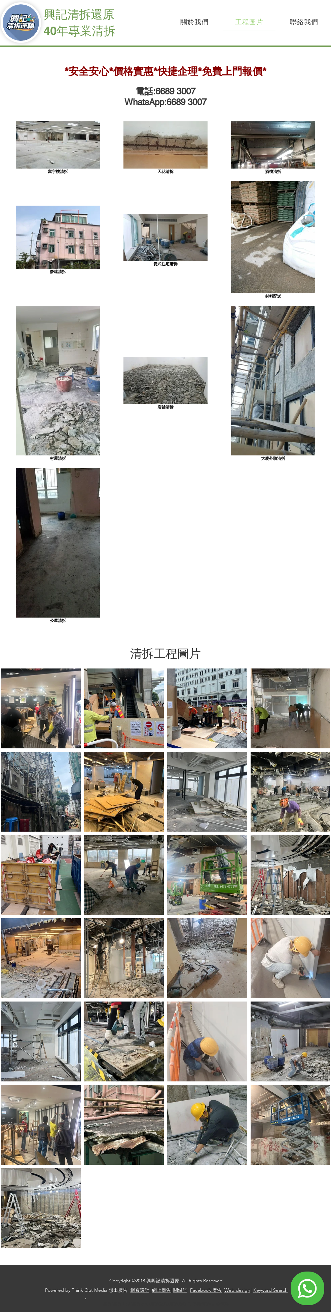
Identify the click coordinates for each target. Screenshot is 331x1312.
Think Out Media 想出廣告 (99, 1290)
